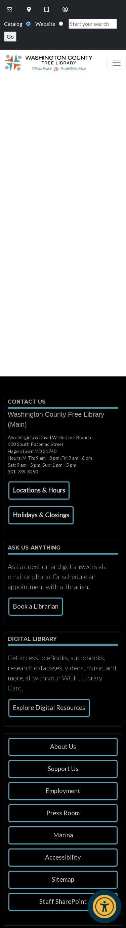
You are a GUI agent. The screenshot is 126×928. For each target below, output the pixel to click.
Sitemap (63, 879)
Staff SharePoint (63, 901)
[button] (39, 490)
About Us (63, 746)
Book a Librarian (35, 606)
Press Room (63, 813)
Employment (63, 790)
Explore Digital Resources (49, 707)
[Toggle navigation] (116, 62)
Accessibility (63, 857)
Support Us (63, 768)
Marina (63, 835)
